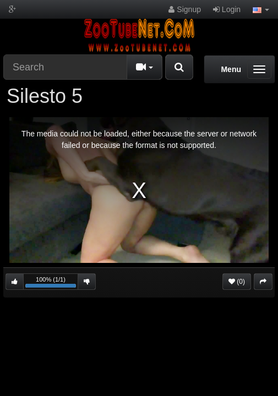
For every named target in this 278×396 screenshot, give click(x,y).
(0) (236, 281)
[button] (261, 9)
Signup (184, 9)
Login (227, 9)
